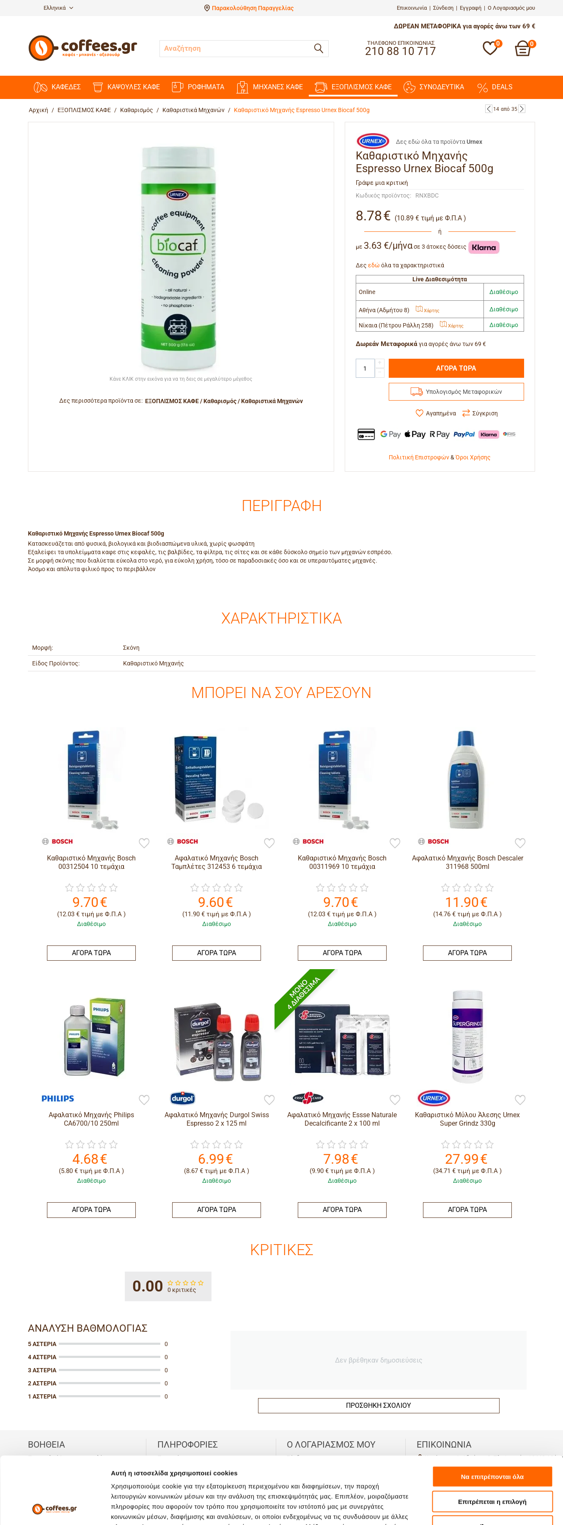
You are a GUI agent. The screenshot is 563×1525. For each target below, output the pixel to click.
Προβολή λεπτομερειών (502, 1508)
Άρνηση (492, 1463)
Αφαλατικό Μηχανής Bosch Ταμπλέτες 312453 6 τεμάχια (216, 862)
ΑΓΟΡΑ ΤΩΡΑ (456, 368)
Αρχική (38, 110)
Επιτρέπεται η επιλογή (492, 1438)
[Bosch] (53, 841)
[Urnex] (429, 1097)
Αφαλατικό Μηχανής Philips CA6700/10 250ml (91, 1119)
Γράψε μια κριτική (382, 183)
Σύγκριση (485, 413)
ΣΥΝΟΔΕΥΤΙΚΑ (434, 87)
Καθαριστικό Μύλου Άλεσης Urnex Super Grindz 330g (467, 1119)
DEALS (494, 87)
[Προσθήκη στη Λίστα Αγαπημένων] (144, 844)
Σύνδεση (443, 8)
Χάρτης (427, 310)
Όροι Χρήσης (473, 457)
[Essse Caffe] (304, 1097)
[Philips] (53, 1097)
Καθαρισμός (136, 110)
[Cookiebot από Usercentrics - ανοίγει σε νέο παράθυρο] (55, 1508)
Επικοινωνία (412, 8)
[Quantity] (365, 368)
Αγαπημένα (441, 413)
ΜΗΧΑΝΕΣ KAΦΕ (269, 87)
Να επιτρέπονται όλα (492, 1413)
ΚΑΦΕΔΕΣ (57, 87)
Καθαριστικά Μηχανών (193, 110)
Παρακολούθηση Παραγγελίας (253, 8)
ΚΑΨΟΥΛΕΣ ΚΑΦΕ (126, 87)
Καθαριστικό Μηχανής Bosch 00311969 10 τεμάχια (342, 862)
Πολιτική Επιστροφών (419, 457)
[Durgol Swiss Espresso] (178, 1097)
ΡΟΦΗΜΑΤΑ (198, 87)
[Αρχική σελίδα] (83, 60)
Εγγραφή (470, 8)
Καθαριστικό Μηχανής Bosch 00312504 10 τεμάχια (91, 862)
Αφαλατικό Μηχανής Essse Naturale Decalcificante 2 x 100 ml (342, 1119)
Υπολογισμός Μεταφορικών (464, 391)
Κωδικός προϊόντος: (383, 195)
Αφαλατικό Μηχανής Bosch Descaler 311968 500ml (467, 862)
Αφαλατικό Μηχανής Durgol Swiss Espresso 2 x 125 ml (217, 1119)
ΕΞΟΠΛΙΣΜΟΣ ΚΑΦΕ (353, 87)
